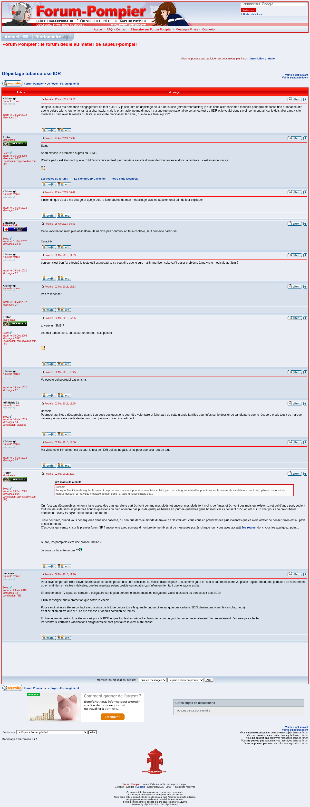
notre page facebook (125, 178)
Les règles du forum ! (54, 178)
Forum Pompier (34, 83)
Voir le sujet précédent (295, 77)
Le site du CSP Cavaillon (90, 178)
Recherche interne (252, 14)
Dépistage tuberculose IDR (31, 73)
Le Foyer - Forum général (63, 83)
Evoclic (140, 787)
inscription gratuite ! (263, 58)
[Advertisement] (59, 58)
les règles (249, 527)
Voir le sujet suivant (296, 75)
